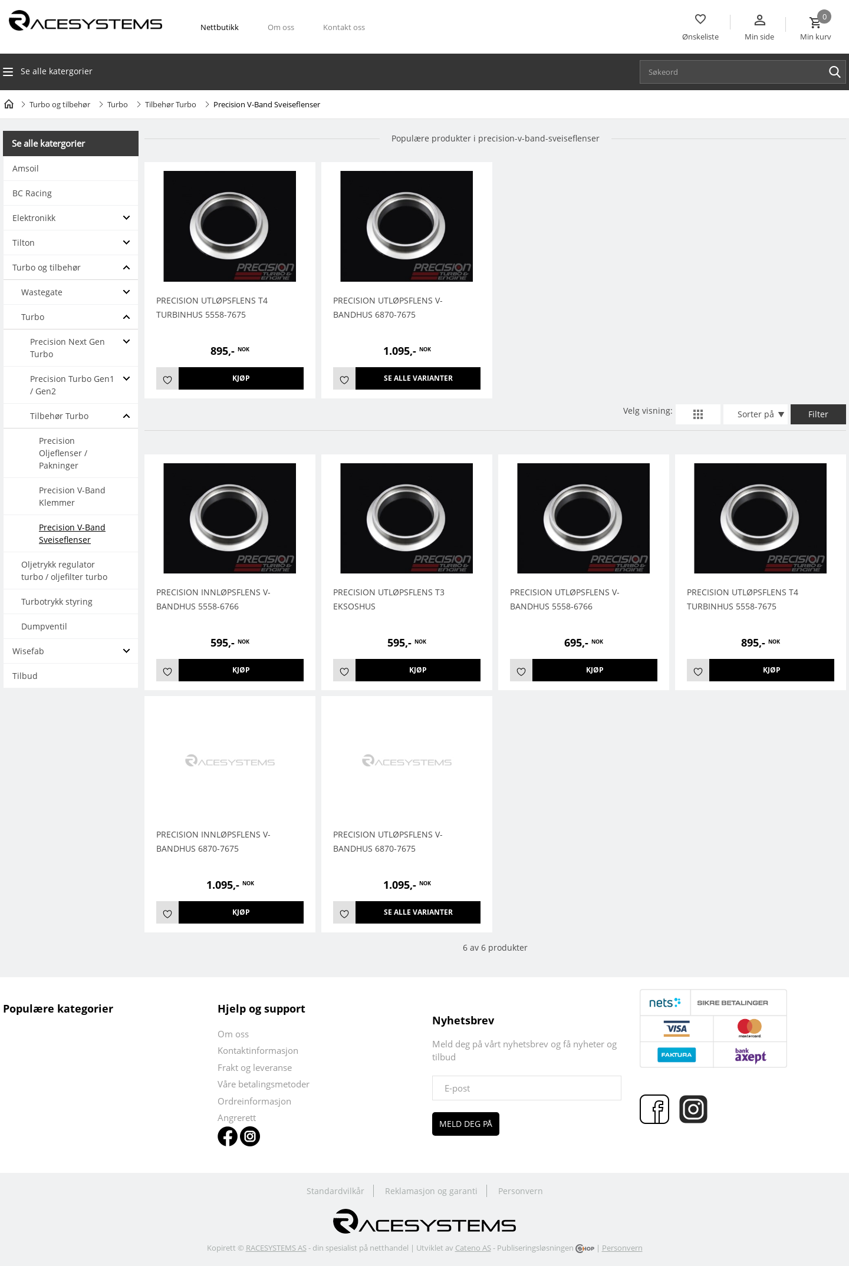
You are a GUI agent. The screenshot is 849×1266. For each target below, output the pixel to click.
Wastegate (41, 292)
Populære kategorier (58, 1008)
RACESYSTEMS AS (276, 1247)
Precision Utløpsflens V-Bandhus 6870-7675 (388, 307)
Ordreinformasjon (254, 1101)
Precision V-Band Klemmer (72, 496)
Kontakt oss (344, 27)
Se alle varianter (418, 378)
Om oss (281, 27)
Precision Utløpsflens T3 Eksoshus (389, 599)
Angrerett (237, 1117)
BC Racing (32, 193)
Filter (818, 414)
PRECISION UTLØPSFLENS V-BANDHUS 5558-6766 (565, 599)
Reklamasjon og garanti (431, 1190)
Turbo (117, 104)
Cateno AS (473, 1247)
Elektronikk (33, 217)
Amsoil (25, 168)
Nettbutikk (219, 27)
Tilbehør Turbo (170, 104)
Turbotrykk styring (57, 601)
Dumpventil (44, 626)
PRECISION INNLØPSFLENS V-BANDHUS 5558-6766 (213, 599)
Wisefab (28, 651)
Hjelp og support (261, 1008)
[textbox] (745, 72)
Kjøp (241, 378)
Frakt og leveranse (255, 1067)
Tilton (23, 242)
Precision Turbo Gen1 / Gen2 (72, 385)
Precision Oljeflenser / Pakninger (63, 453)
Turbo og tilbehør (59, 104)
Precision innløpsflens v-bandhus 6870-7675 (213, 841)
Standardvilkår (335, 1190)
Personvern (520, 1190)
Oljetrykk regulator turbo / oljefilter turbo (64, 570)
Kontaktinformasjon (258, 1050)
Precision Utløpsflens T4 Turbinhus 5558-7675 (212, 307)
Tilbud (25, 675)
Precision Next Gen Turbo (67, 348)
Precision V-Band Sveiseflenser (72, 533)
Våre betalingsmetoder (264, 1084)
